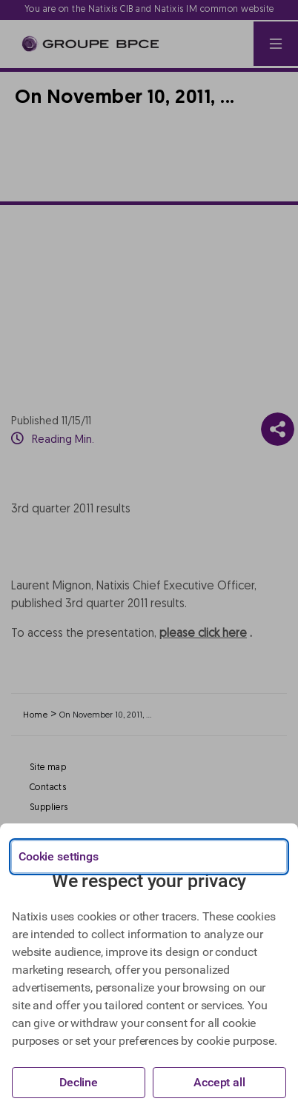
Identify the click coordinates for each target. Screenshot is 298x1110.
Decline (78, 1082)
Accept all (219, 1082)
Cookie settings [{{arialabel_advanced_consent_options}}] (59, 856)
